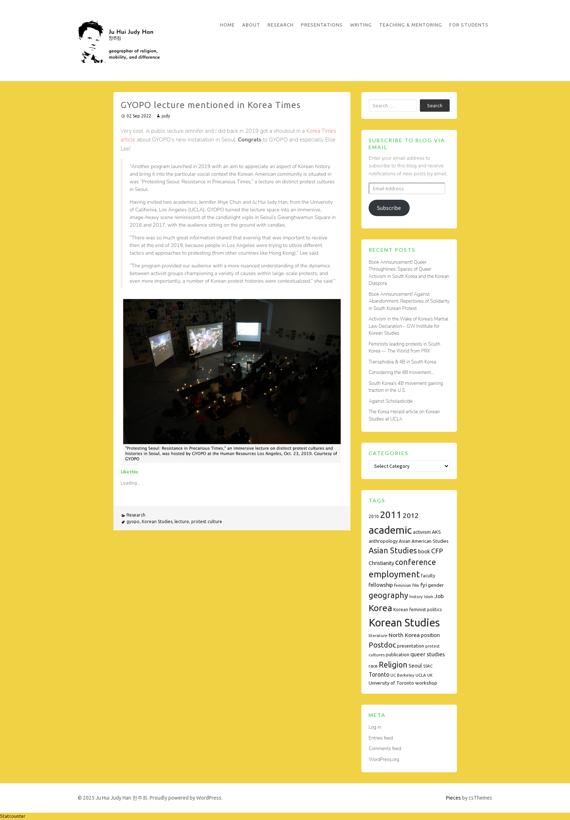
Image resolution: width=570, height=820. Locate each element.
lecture (181, 521)
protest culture (206, 521)
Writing (361, 24)
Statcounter (12, 816)
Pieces (453, 798)
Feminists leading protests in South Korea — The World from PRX (404, 348)
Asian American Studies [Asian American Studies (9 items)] (424, 541)
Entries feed (381, 738)
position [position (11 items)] (430, 635)
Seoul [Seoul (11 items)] (415, 666)
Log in (375, 727)
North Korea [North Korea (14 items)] (404, 635)
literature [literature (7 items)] (378, 635)
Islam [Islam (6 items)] (428, 596)
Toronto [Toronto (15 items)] (379, 674)
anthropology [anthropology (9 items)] (383, 541)
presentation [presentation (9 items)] (410, 645)
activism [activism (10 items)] (422, 532)
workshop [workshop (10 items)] (426, 683)
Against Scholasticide (391, 401)
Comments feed (385, 748)
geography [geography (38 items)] (388, 595)
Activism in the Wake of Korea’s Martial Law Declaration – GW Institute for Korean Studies (408, 326)
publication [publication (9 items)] (397, 654)
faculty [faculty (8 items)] (428, 575)
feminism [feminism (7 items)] (402, 585)
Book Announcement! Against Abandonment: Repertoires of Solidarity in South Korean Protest (409, 301)
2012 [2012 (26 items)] (411, 515)
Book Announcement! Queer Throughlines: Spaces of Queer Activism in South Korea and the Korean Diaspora (409, 273)
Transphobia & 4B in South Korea (402, 362)
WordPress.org (384, 759)
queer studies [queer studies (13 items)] (427, 654)
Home (227, 24)
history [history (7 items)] (416, 596)
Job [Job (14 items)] (439, 596)
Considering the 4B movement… (401, 372)
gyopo (133, 521)
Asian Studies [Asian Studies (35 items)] (393, 550)
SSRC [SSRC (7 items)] (428, 666)
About (251, 24)
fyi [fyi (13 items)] (423, 585)
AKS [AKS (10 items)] (436, 532)
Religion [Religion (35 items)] (393, 664)
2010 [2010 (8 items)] (374, 516)
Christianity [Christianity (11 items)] (381, 563)
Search (434, 105)
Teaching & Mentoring (410, 24)
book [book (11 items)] (424, 551)
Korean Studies (157, 521)
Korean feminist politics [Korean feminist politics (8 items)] (417, 609)
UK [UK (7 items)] (430, 675)
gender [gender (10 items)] (436, 585)
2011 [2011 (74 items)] (391, 514)
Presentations (322, 24)
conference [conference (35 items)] (415, 562)
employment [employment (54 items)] (394, 574)
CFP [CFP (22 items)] (437, 550)
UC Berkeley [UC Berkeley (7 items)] (402, 675)
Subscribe (389, 207)
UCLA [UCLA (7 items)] (421, 675)
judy (166, 116)
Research (281, 24)
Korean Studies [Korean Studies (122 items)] (404, 623)
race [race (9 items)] (373, 665)
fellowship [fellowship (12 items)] (381, 585)
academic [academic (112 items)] (390, 530)
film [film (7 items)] (415, 585)
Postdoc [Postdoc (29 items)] (382, 645)
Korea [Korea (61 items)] (380, 608)
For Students (469, 24)
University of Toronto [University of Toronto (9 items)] (391, 682)
